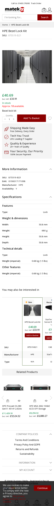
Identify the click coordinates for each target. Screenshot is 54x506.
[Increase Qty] (14, 119)
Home (5, 24)
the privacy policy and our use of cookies (14, 499)
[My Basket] (44, 10)
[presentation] (3, 398)
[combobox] (19, 17)
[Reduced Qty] (5, 119)
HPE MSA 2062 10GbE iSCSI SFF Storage (39, 407)
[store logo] (14, 9)
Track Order (36, 3)
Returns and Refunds (27, 449)
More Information (14, 169)
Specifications (12, 197)
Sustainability (27, 453)
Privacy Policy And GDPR (27, 444)
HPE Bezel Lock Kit (32, 322)
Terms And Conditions (27, 440)
